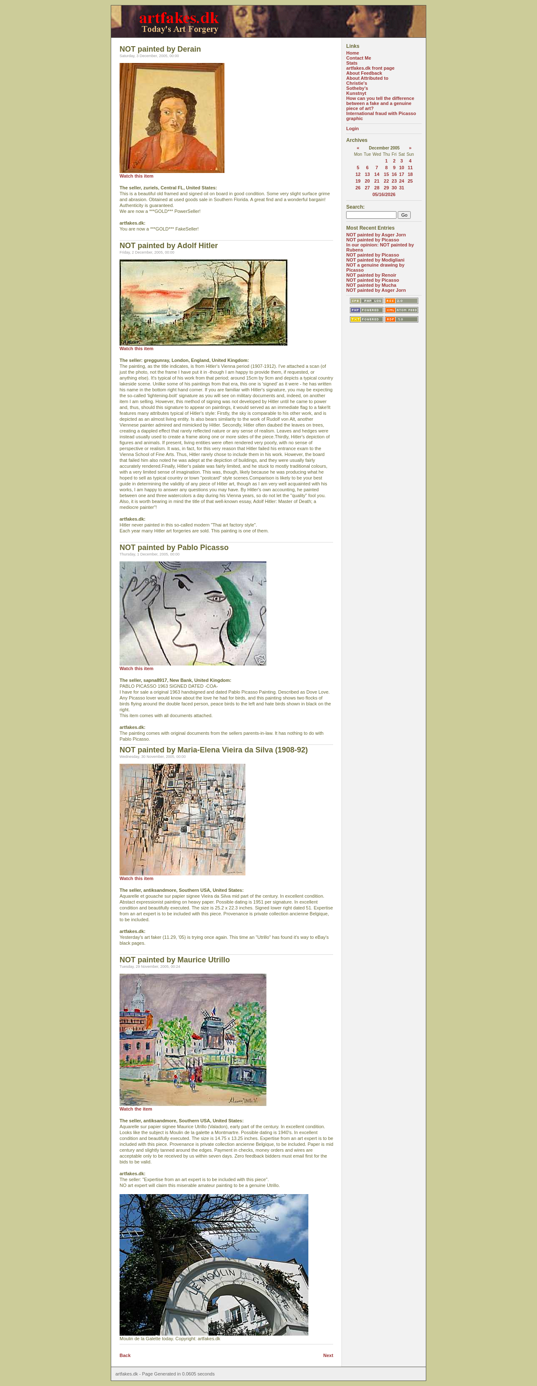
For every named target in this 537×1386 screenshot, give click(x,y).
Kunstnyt (356, 93)
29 (386, 187)
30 (394, 187)
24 (401, 180)
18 (410, 174)
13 (367, 174)
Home (352, 52)
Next (328, 1355)
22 (386, 180)
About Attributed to (367, 78)
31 (401, 187)
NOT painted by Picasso (372, 239)
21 (376, 180)
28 (376, 187)
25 (410, 180)
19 (357, 180)
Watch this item (137, 175)
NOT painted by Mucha (371, 285)
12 (357, 174)
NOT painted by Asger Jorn (376, 234)
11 (410, 167)
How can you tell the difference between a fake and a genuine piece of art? (380, 103)
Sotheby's (357, 88)
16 (394, 174)
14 (376, 174)
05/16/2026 (384, 194)
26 (357, 187)
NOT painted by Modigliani (375, 259)
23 (394, 180)
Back (125, 1355)
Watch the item (136, 1108)
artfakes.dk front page (370, 68)
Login (352, 128)
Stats (351, 63)
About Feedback (364, 73)
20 (367, 180)
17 (401, 174)
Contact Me (358, 57)
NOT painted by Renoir (371, 275)
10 (401, 167)
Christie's (356, 83)
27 (367, 187)
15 (386, 174)
